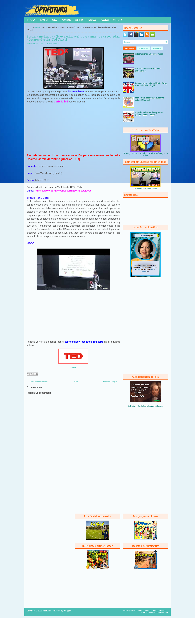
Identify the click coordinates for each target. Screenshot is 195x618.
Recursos (92, 19)
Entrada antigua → (111, 382)
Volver (73, 367)
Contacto (117, 19)
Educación (31, 19)
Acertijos (79, 19)
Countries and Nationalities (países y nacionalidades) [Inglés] (151, 84)
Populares (129, 48)
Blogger (159, 406)
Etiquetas (143, 48)
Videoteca (105, 19)
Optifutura (33, 44)
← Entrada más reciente (38, 382)
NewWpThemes (136, 611)
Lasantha (163, 611)
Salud (54, 19)
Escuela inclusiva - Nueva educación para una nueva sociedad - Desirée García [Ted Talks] (73, 38)
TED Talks (38, 27)
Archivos (157, 48)
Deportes (44, 19)
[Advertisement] (73, 128)
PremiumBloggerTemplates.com (154, 613)
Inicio (30, 27)
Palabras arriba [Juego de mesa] (149, 54)
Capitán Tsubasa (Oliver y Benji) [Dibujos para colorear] (149, 113)
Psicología (66, 19)
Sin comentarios (53, 44)
